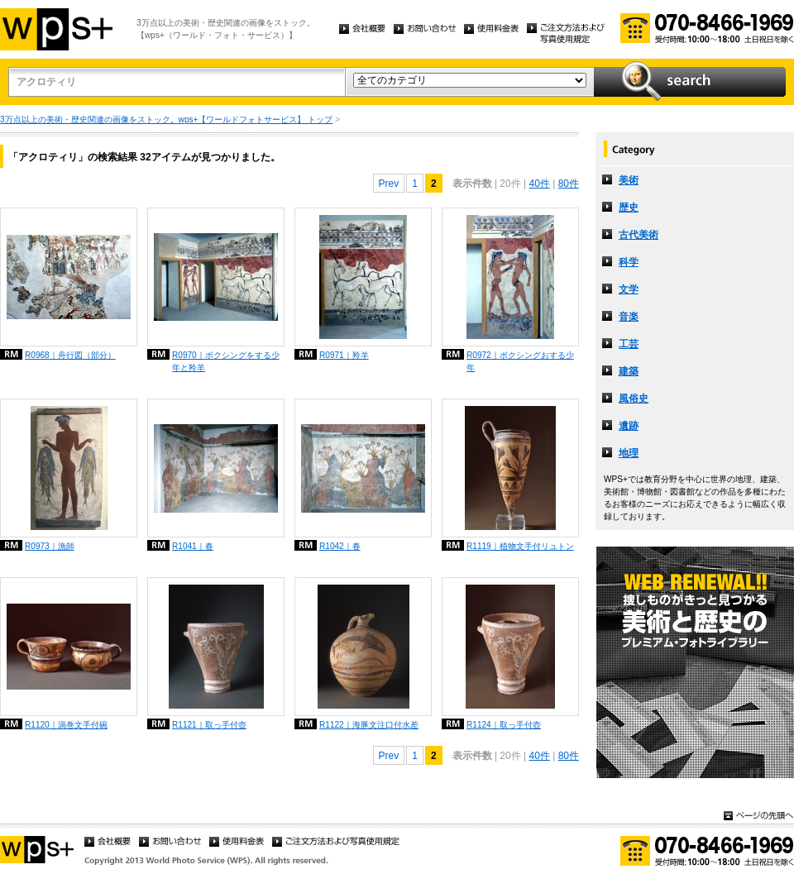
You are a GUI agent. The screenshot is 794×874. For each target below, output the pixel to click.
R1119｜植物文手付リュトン (520, 546)
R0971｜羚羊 (344, 355)
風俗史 (633, 398)
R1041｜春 (192, 546)
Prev (389, 183)
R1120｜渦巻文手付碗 (66, 724)
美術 (629, 180)
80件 (568, 183)
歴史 (629, 207)
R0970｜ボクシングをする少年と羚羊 (226, 361)
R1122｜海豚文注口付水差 (369, 724)
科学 (629, 262)
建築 (629, 371)
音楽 (629, 316)
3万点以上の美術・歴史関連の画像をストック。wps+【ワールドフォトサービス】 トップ (166, 119)
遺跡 (629, 426)
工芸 (629, 344)
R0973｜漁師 (49, 546)
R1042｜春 (340, 546)
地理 (629, 453)
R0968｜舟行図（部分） (70, 355)
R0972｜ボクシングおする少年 (520, 361)
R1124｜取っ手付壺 (503, 724)
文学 (629, 289)
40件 (539, 183)
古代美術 (638, 235)
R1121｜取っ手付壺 (209, 724)
